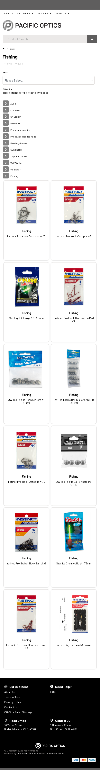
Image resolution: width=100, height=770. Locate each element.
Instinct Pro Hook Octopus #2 (73, 236)
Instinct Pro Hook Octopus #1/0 (26, 481)
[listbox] (49, 80)
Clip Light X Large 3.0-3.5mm (26, 318)
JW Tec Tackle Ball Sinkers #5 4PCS (73, 483)
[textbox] (45, 39)
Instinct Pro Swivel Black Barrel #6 (26, 563)
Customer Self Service (28, 753)
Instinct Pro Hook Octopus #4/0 (26, 236)
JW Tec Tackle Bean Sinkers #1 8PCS (26, 401)
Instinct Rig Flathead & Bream (73, 645)
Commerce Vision (55, 753)
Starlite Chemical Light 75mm (73, 563)
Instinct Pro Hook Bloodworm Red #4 (74, 320)
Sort (5, 72)
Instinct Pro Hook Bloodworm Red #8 (26, 647)
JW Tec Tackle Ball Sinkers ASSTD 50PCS (74, 401)
